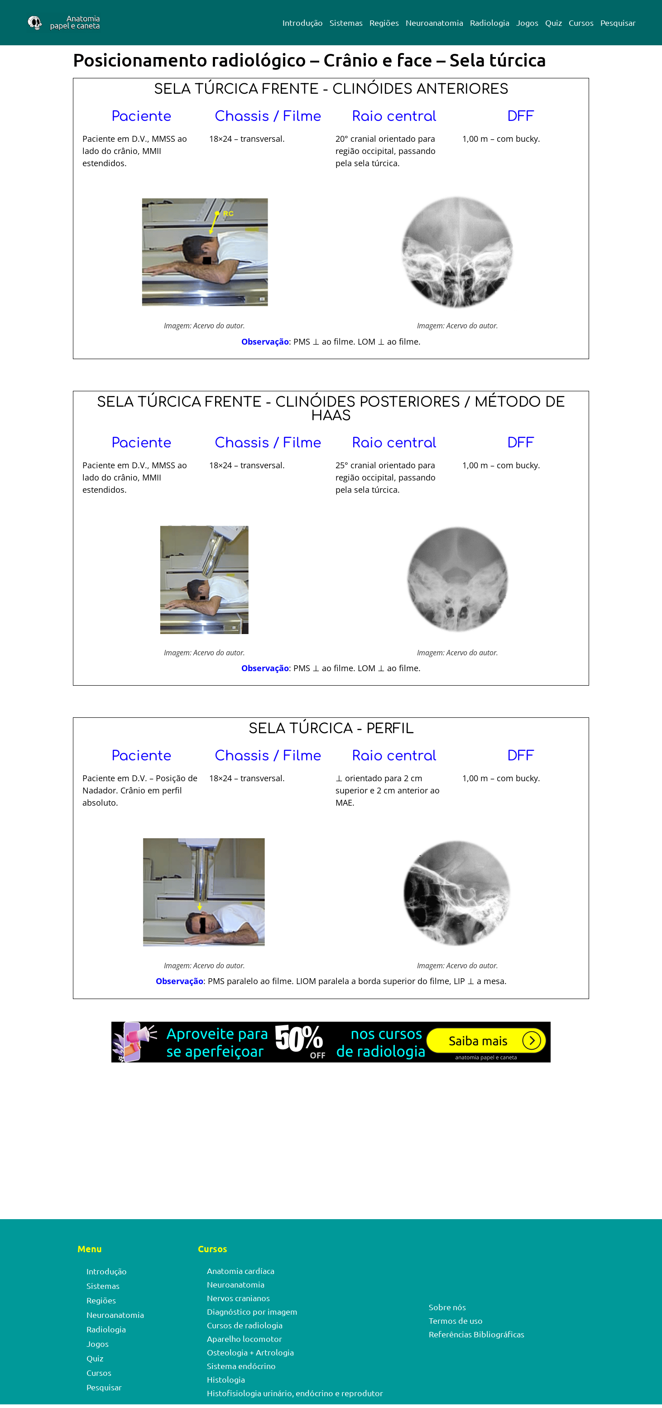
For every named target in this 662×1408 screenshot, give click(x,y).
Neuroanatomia (434, 22)
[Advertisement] (331, 1152)
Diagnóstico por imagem (252, 1311)
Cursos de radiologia (245, 1325)
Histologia (226, 1379)
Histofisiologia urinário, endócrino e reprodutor (295, 1393)
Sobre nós (447, 1307)
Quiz (553, 22)
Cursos (581, 22)
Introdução (303, 22)
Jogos (527, 22)
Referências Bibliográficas (476, 1334)
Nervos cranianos (238, 1297)
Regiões (384, 22)
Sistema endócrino (241, 1365)
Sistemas (346, 22)
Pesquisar (618, 22)
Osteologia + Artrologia (250, 1352)
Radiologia (489, 22)
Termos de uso (456, 1320)
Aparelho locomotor (244, 1338)
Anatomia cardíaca (240, 1270)
